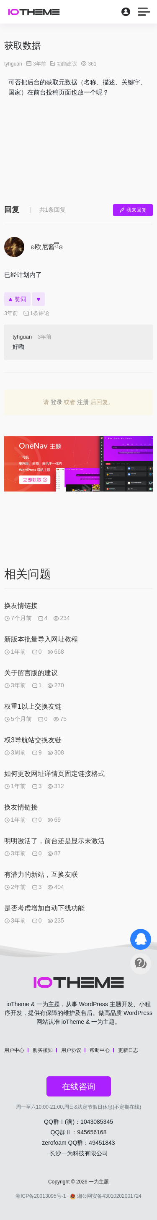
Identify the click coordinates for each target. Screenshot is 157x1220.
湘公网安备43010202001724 (105, 1196)
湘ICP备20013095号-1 (40, 1196)
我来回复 (133, 210)
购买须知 (43, 1050)
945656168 (91, 1132)
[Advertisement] (78, 148)
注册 (83, 402)
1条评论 (36, 313)
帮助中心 (100, 1050)
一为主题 (99, 1182)
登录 (56, 402)
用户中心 (14, 1050)
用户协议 (71, 1050)
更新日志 (128, 1050)
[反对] (38, 299)
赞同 (17, 299)
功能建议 (67, 64)
